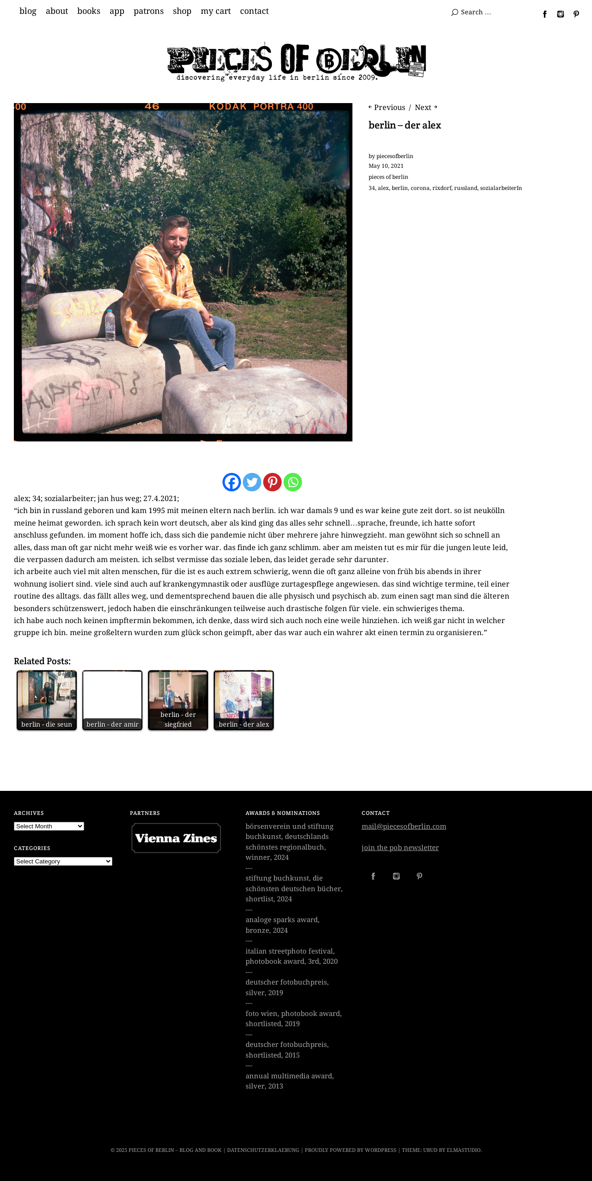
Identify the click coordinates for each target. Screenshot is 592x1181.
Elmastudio (464, 1150)
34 (372, 188)
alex (383, 188)
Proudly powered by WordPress (350, 1150)
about (57, 11)
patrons (149, 11)
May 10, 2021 (386, 166)
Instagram (557, 13)
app (117, 11)
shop (182, 11)
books (88, 11)
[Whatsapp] (293, 482)
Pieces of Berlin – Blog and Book (175, 1150)
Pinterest (572, 13)
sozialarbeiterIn (501, 188)
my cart (216, 11)
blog (28, 11)
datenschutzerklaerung (263, 1150)
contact (254, 11)
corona (420, 188)
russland (465, 188)
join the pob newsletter (400, 848)
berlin (400, 188)
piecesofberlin (394, 156)
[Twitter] (252, 482)
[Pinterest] (272, 482)
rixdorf (441, 188)
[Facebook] (231, 482)
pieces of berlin (388, 177)
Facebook (541, 13)
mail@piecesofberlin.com (404, 826)
